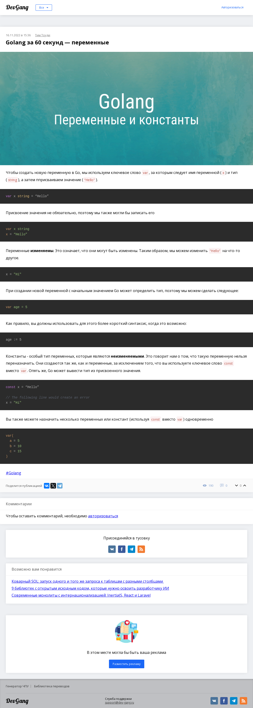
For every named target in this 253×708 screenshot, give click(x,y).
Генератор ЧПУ (17, 686)
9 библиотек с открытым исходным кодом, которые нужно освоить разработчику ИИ (90, 588)
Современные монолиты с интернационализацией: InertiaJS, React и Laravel (81, 595)
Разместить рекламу (127, 664)
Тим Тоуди (42, 35)
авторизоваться (103, 516)
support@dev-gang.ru (119, 703)
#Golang (13, 472)
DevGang (18, 7)
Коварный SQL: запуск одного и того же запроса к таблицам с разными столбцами (88, 581)
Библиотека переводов (51, 686)
